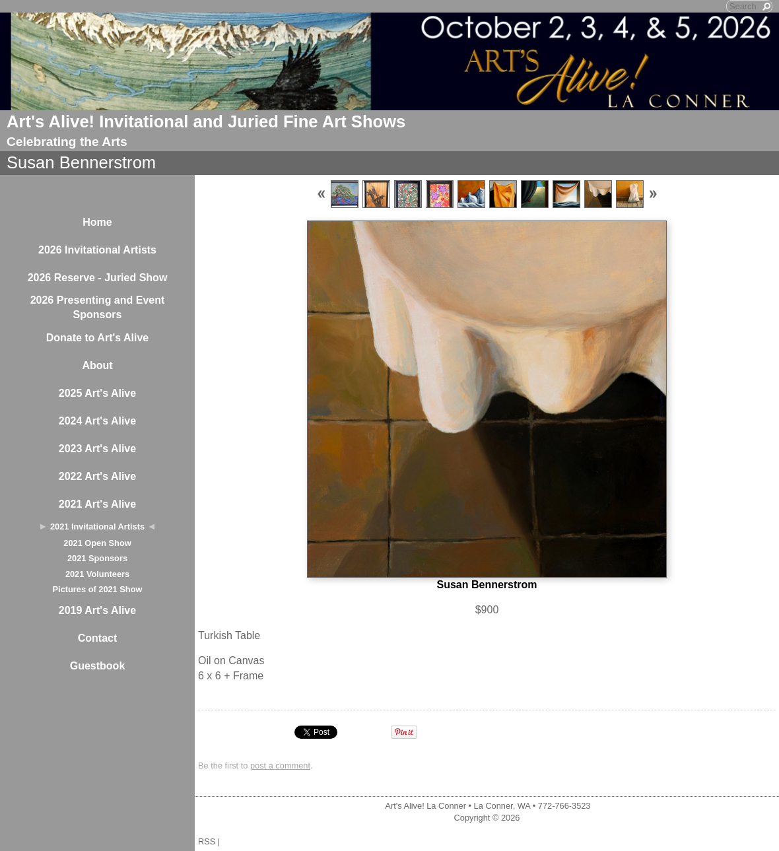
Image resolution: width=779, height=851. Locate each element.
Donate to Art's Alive (97, 337)
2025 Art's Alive (97, 393)
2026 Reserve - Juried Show (98, 277)
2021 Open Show (97, 543)
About (97, 365)
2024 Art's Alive (97, 420)
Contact (98, 638)
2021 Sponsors (97, 558)
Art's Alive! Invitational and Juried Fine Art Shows (206, 121)
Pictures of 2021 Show (98, 589)
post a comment (280, 765)
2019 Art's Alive (97, 610)
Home (97, 222)
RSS (206, 841)
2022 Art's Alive (97, 476)
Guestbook (97, 665)
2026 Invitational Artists (97, 249)
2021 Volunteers (97, 574)
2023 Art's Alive (97, 448)
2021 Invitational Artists (97, 526)
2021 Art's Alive (97, 504)
